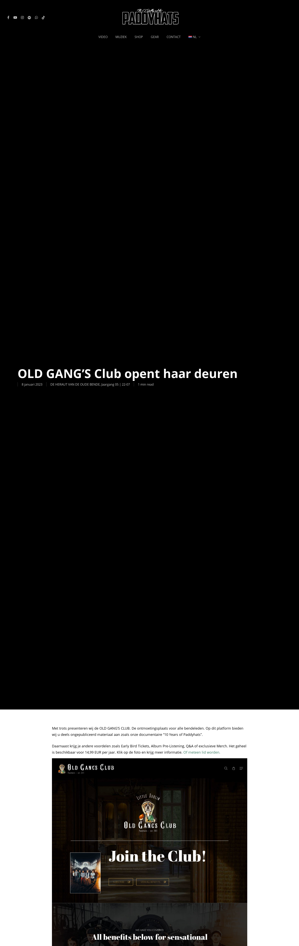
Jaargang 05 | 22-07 (115, 384)
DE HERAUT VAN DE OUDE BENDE (75, 384)
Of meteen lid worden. (201, 752)
